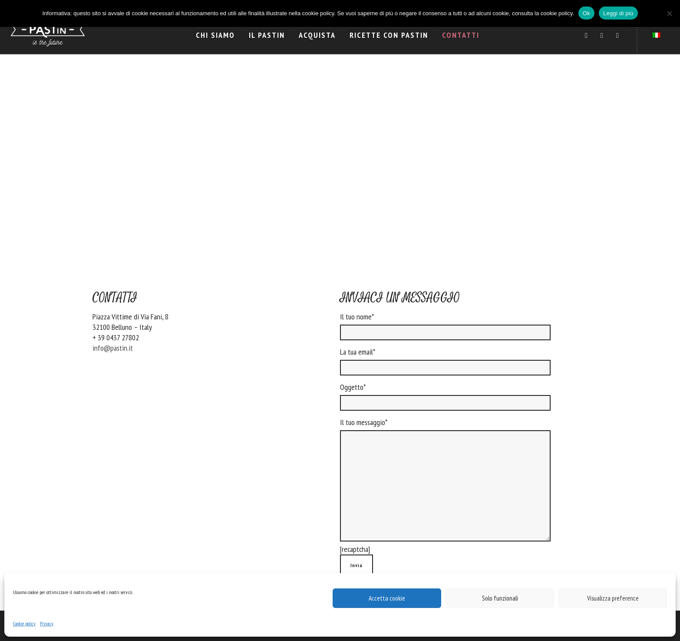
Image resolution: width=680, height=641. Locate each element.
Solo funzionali (500, 598)
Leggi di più (618, 13)
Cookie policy (24, 623)
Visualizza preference (613, 598)
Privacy (46, 623)
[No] (669, 13)
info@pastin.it (112, 348)
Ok (586, 13)
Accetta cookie (387, 598)
